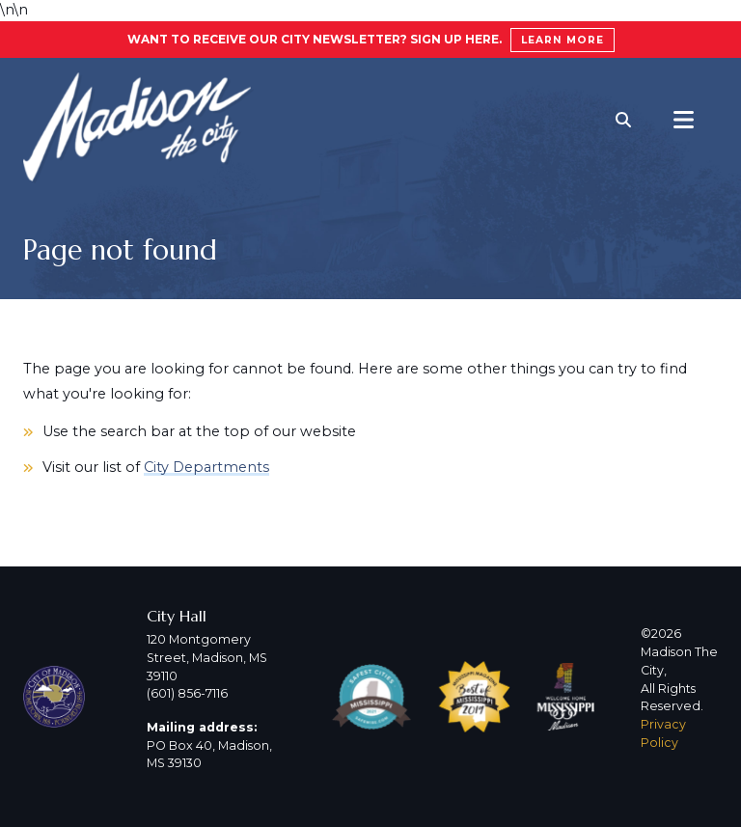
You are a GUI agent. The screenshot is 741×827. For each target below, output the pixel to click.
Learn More (562, 40)
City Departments (206, 467)
